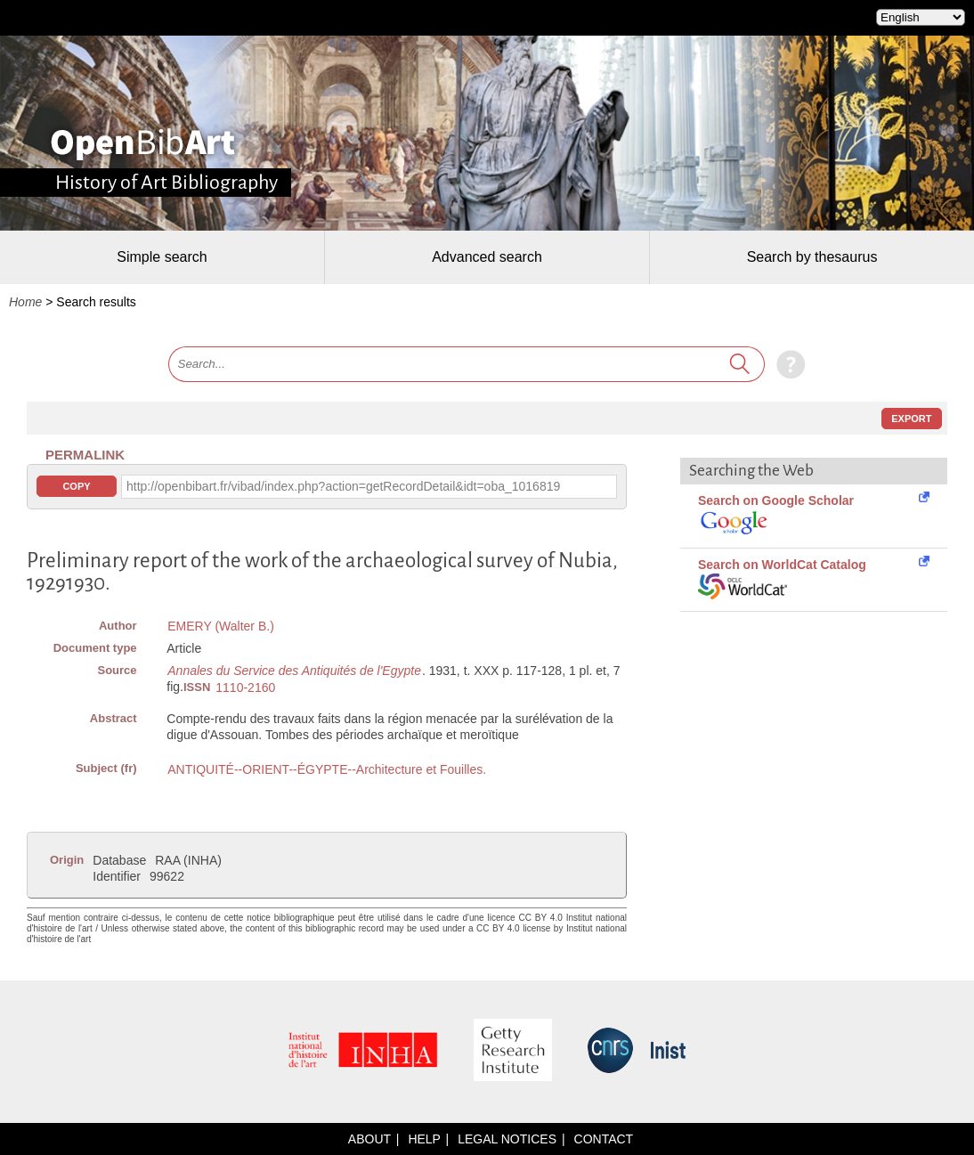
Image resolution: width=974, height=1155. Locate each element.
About (369, 1139)
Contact (604, 1139)
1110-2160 (245, 687)
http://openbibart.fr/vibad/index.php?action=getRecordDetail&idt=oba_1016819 (343, 486)
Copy (76, 486)
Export (911, 418)
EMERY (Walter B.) (220, 626)
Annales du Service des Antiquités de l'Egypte (294, 670)
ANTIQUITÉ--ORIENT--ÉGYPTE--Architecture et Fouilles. (326, 769)
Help (424, 1139)
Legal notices (507, 1139)
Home (25, 302)
